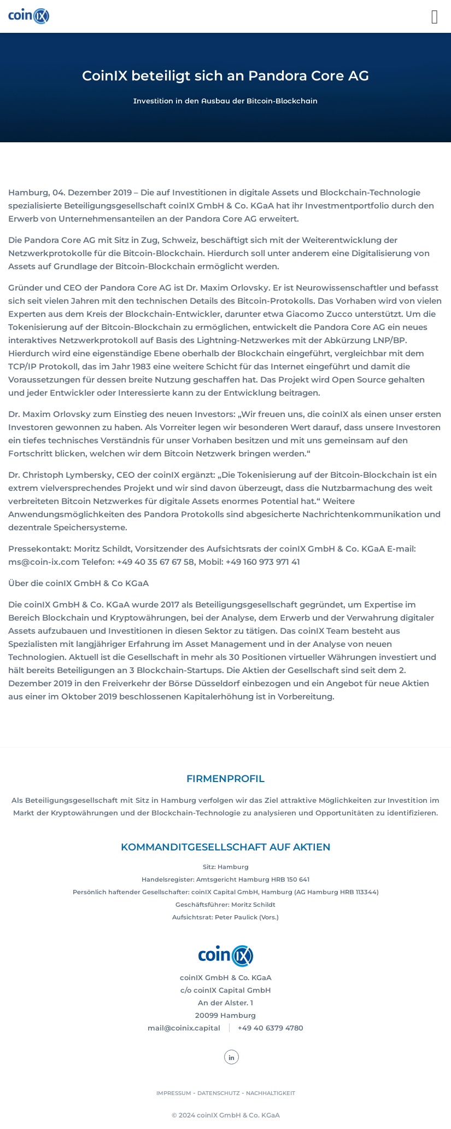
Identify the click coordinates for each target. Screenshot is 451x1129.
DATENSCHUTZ (218, 1093)
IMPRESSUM (173, 1093)
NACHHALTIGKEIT (270, 1093)
